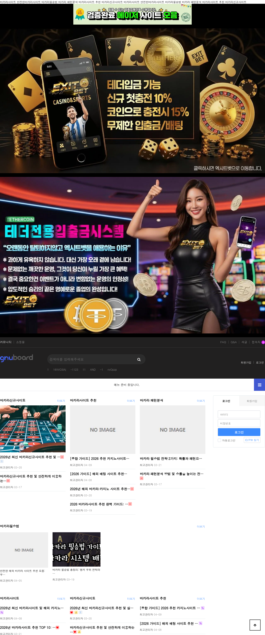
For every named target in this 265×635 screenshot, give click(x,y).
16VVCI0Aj (59, 369)
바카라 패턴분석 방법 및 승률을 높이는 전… (171, 473)
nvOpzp (112, 369)
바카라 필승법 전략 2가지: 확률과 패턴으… (171, 458)
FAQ (223, 342)
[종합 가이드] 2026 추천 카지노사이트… (99, 458)
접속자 (258, 342)
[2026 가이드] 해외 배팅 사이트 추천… (98, 473)
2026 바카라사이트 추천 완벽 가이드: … (99, 504)
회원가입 (246, 362)
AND (93, 369)
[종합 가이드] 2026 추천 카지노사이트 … (170, 608)
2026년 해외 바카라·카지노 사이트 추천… (100, 489)
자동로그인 (226, 440)
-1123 (74, 369)
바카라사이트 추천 (83, 400)
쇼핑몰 (20, 342)
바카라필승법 (9, 526)
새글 (244, 342)
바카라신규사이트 (12, 400)
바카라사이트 (9, 598)
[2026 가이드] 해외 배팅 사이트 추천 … (169, 623)
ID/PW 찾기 (252, 440)
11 (84, 369)
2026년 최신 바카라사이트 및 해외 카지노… (32, 608)
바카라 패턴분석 (151, 400)
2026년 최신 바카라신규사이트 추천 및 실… (101, 608)
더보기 (61, 401)
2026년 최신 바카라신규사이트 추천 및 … (30, 457)
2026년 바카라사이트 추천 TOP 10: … (28, 627)
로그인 (260, 362)
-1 (101, 369)
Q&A (234, 342)
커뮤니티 (5, 342)
